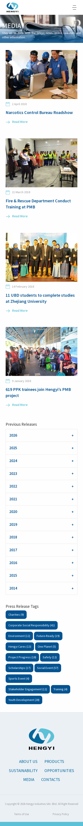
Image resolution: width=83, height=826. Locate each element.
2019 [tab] (13, 524)
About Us (28, 761)
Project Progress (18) (22, 657)
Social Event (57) (47, 668)
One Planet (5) (47, 646)
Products (54, 761)
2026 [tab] (13, 435)
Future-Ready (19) (48, 636)
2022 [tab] (13, 486)
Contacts (50, 779)
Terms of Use (21, 814)
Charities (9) (16, 615)
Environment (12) (19, 636)
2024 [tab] (13, 460)
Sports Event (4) (18, 678)
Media (28, 779)
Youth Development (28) (23, 700)
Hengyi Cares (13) (19, 646)
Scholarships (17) (19, 668)
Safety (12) (50, 657)
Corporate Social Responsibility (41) (31, 625)
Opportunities (59, 770)
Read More (20, 122)
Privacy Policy (61, 814)
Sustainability (23, 770)
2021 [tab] (13, 499)
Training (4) (60, 689)
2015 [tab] (13, 575)
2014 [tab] (13, 588)
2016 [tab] (13, 562)
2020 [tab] (13, 511)
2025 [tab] (13, 448)
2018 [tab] (13, 537)
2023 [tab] (13, 473)
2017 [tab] (13, 550)
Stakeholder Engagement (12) (27, 689)
